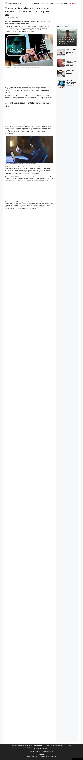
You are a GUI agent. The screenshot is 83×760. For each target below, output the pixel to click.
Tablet (51, 3)
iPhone (57, 3)
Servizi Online (73, 3)
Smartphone (64, 3)
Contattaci (51, 751)
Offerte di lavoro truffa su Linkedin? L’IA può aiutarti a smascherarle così (71, 83)
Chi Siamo (32, 758)
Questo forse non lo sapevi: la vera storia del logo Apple (71, 51)
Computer (36, 3)
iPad (47, 3)
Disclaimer (50, 758)
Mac (43, 3)
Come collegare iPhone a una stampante (70, 72)
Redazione (38, 758)
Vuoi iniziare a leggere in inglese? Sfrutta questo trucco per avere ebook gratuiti (71, 62)
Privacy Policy (44, 758)
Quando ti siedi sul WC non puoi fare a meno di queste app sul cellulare (66, 39)
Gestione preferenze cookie (77, 758)
